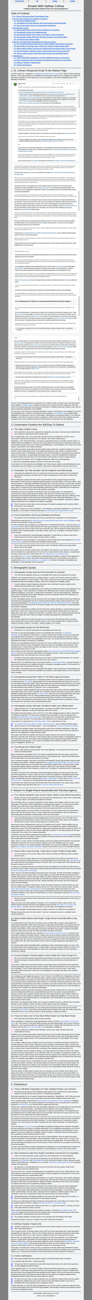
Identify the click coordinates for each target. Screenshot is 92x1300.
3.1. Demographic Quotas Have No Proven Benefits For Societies (36, 30)
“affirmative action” (40, 721)
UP (37, 1)
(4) (32, 1126)
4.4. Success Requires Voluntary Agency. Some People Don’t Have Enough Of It (42, 51)
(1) (24, 1126)
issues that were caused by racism (55, 933)
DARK (55, 1)
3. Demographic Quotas (20, 28)
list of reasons (26, 556)
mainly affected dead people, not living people (26, 889)
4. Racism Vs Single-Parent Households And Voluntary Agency (34, 42)
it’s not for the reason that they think (51, 785)
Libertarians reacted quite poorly (59, 1162)
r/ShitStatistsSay (37, 1160)
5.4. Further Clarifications (23, 65)
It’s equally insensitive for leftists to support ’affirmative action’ (35, 724)
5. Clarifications (17, 56)
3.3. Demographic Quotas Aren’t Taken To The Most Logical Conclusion (39, 35)
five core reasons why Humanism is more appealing (53, 1100)
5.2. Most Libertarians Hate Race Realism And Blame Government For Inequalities (42, 60)
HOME (72, 1)
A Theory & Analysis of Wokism (68, 726)
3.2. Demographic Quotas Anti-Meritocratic (30, 32)
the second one (23, 1104)
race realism (23, 1009)
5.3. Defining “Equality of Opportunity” (27, 62)
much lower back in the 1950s (61, 834)
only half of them (75, 860)
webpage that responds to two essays (46, 73)
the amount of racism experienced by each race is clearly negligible (53, 520)
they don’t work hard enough (29, 717)
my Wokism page (26, 405)
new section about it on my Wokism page (52, 1203)
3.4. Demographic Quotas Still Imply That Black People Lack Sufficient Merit (40, 37)
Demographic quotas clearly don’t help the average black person (49, 603)
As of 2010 (28, 681)
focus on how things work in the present (24, 870)
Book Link (21, 906)
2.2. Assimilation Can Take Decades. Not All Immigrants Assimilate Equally (40, 23)
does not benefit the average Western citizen (58, 510)
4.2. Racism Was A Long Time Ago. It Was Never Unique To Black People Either (41, 46)
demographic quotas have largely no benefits (62, 762)
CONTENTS (19, 1)
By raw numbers (43, 693)
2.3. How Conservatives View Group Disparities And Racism (35, 25)
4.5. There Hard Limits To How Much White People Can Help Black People (41, 53)
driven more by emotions (34, 1027)
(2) (27, 1126)
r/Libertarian (25, 1160)
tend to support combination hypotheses (29, 846)
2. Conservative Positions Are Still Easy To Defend (29, 19)
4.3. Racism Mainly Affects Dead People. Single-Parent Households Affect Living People (45, 48)
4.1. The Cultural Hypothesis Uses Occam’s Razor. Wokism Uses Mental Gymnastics (43, 44)
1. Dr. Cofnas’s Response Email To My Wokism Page (30, 16)
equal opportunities (59, 662)
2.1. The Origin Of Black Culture (25, 21)
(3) (29, 1126)
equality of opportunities (49, 778)
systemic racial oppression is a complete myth (36, 560)
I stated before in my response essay (56, 554)
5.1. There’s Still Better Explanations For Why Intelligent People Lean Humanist (41, 58)
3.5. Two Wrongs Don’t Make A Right (26, 39)
